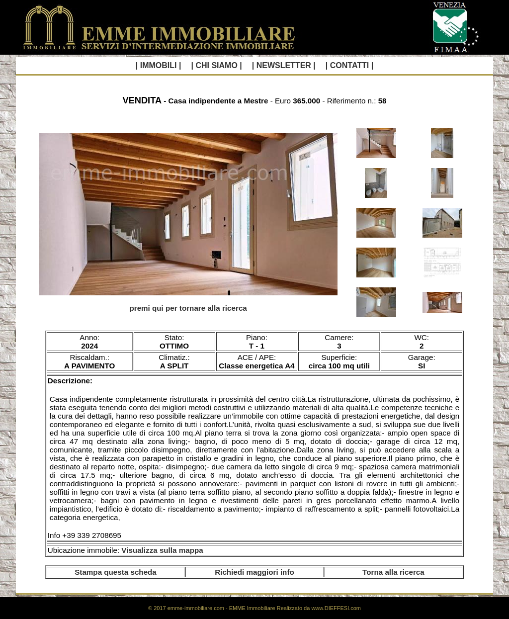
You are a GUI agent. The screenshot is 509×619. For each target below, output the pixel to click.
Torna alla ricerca (393, 572)
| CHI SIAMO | (216, 65)
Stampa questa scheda (116, 572)
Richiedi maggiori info (254, 572)
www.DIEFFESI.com (336, 608)
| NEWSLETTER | (284, 65)
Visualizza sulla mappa (162, 550)
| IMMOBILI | (158, 65)
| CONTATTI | (349, 65)
